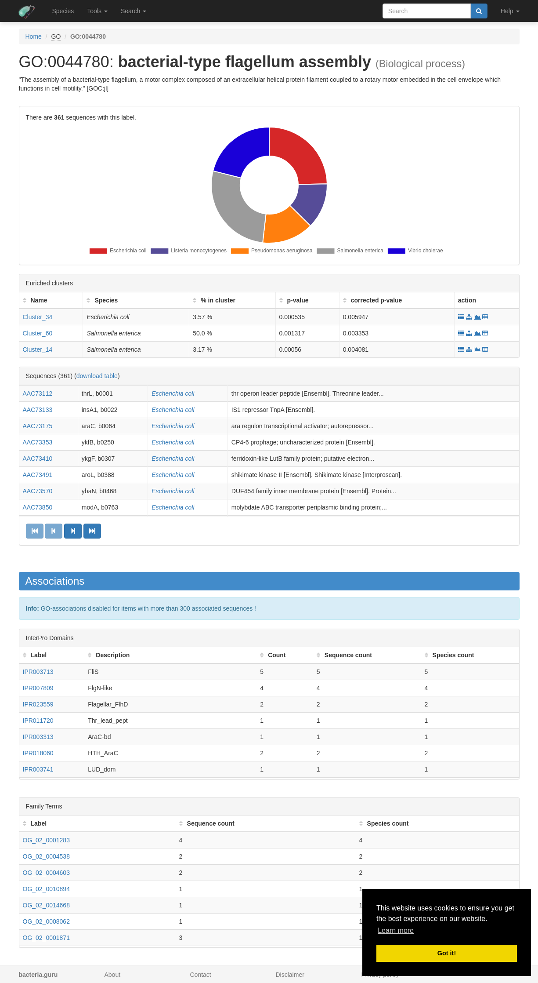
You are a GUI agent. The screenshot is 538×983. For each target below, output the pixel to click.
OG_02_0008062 (46, 921)
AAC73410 (38, 458)
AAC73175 (38, 426)
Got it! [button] (446, 953)
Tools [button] (97, 11)
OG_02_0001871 (46, 937)
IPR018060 (38, 753)
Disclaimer (290, 974)
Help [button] (510, 11)
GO (56, 36)
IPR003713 (38, 671)
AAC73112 (38, 393)
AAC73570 (38, 491)
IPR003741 (38, 769)
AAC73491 (38, 474)
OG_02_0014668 (46, 905)
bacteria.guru (38, 974)
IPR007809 (38, 688)
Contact (200, 974)
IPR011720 (38, 720)
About (113, 974)
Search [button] (133, 11)
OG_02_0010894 (46, 888)
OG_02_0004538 (46, 856)
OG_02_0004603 (46, 872)
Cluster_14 (38, 349)
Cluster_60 (38, 333)
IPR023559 (38, 704)
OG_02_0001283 (46, 840)
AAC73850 (38, 507)
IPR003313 (38, 736)
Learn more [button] (396, 930)
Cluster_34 (38, 316)
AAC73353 (38, 442)
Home (33, 36)
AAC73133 (38, 409)
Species (63, 11)
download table (97, 375)
